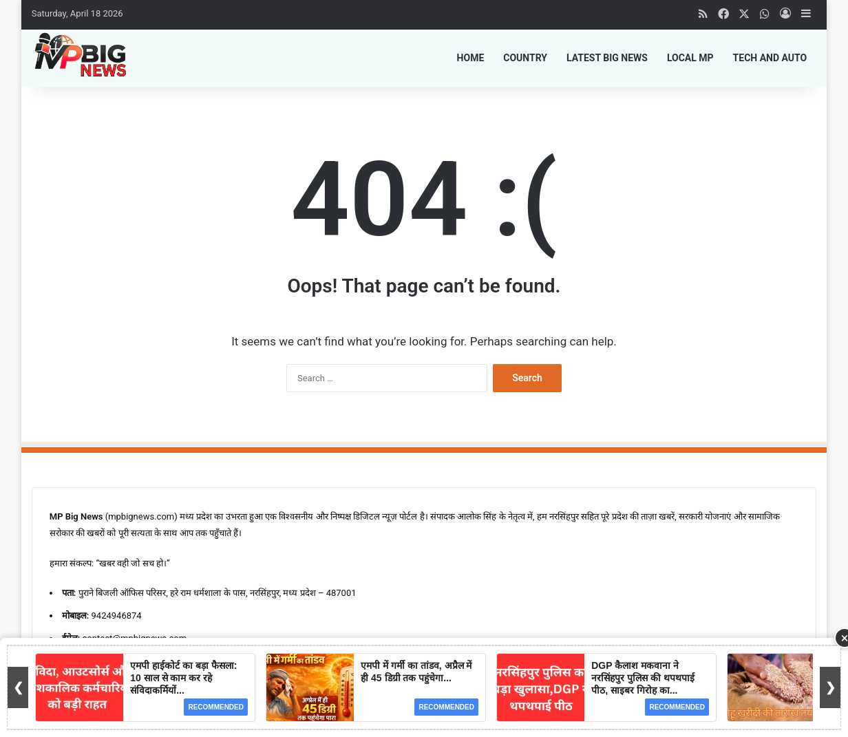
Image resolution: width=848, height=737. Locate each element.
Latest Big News (607, 57)
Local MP (690, 57)
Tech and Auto (770, 57)
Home (471, 57)
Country (525, 57)
